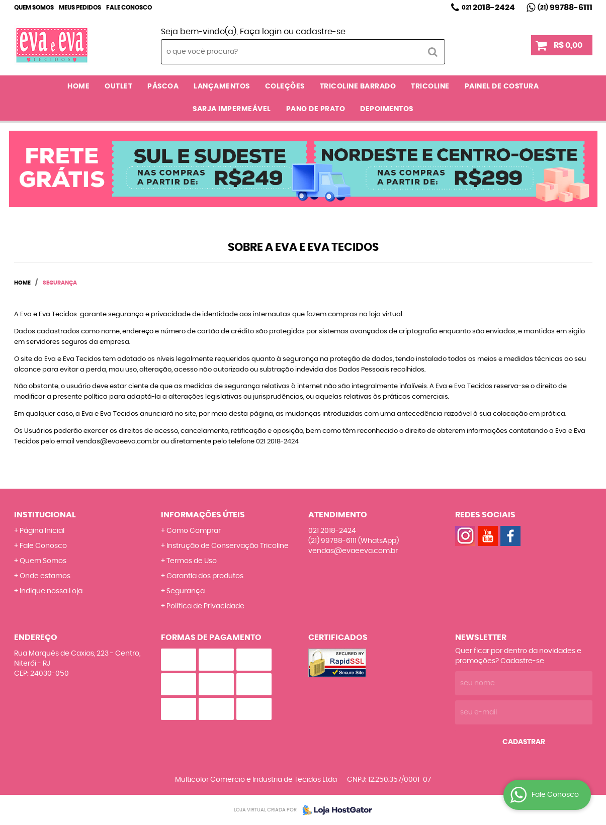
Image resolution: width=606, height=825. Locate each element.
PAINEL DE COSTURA (502, 86)
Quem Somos (34, 8)
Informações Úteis (203, 515)
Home (78, 86)
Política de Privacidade (205, 606)
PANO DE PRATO (315, 109)
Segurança (185, 591)
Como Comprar (193, 530)
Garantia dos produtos (204, 576)
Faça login (261, 32)
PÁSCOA (163, 86)
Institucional (45, 515)
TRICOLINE (430, 86)
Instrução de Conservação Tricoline (227, 545)
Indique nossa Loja (51, 591)
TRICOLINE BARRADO (358, 86)
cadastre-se (320, 32)
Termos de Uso (191, 561)
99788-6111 (565, 8)
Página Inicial (42, 530)
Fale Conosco (129, 8)
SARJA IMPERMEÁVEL (232, 109)
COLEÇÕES (285, 86)
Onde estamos (45, 576)
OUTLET (118, 86)
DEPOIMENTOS (386, 109)
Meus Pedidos (80, 8)
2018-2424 (488, 8)
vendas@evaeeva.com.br (353, 551)
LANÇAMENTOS (222, 86)
